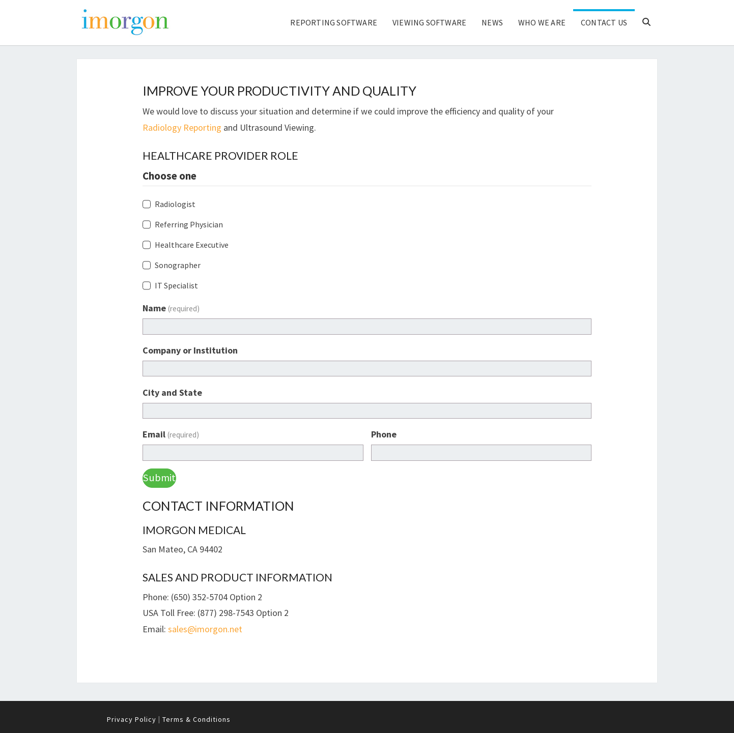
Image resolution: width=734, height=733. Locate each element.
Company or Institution (190, 350)
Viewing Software (429, 22)
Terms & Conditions (196, 719)
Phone (384, 434)
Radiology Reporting (182, 127)
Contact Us (604, 22)
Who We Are (542, 22)
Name (171, 308)
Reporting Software (333, 22)
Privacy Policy (131, 719)
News (492, 22)
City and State (172, 392)
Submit (159, 477)
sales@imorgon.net (205, 629)
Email (171, 434)
